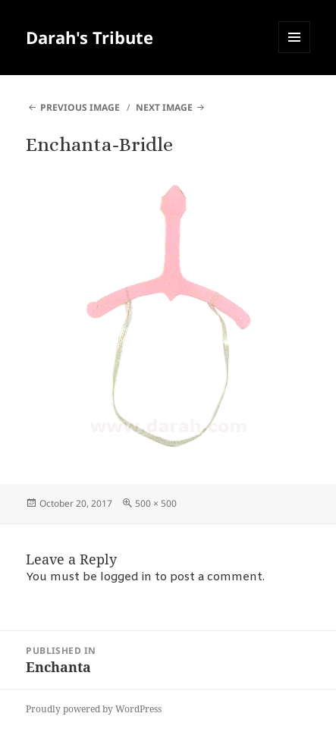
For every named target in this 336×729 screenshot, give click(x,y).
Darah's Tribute (89, 37)
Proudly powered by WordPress (94, 708)
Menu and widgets (294, 52)
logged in (126, 577)
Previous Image (80, 107)
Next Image (164, 107)
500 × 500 (156, 503)
